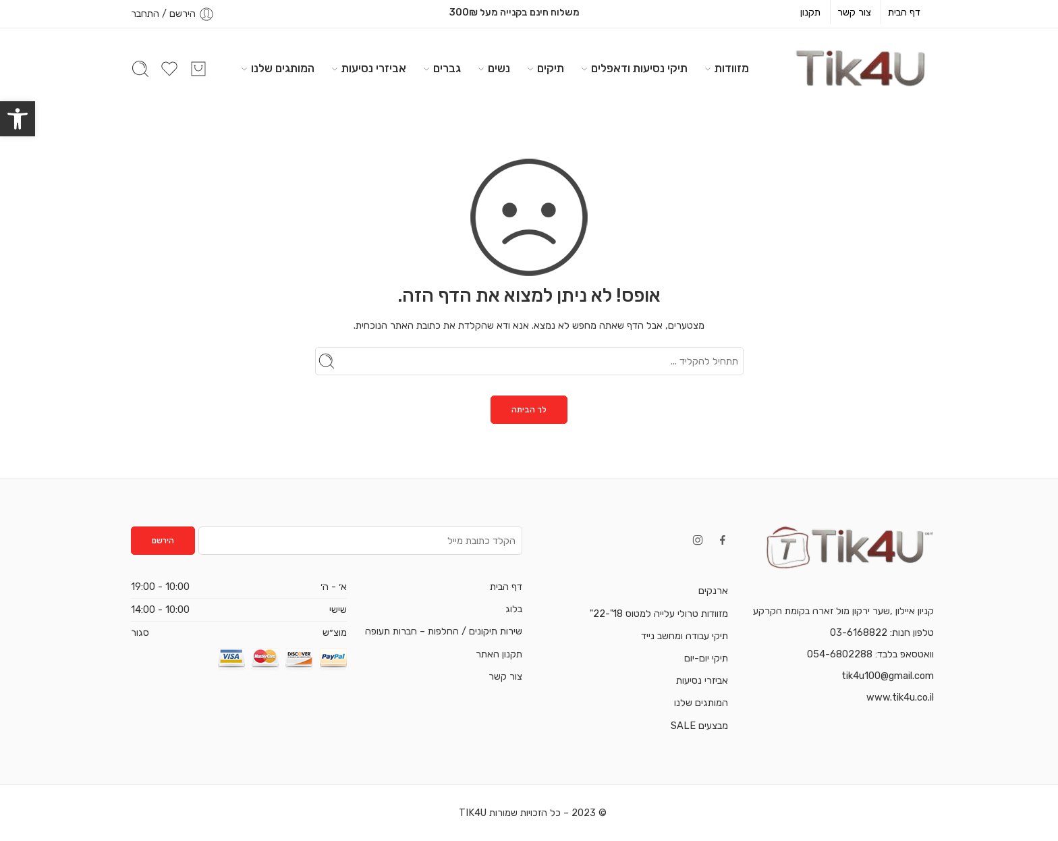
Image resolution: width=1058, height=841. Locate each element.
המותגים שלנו (282, 68)
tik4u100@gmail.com (887, 676)
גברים (447, 68)
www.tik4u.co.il (900, 697)
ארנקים (713, 591)
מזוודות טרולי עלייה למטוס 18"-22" (659, 613)
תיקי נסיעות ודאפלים (639, 68)
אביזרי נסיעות (373, 68)
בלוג (513, 609)
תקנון (810, 12)
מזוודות (732, 68)
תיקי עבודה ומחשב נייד (684, 636)
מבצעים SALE (699, 726)
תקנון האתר (499, 654)
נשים (499, 68)
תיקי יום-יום (706, 658)
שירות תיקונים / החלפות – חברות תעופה (443, 631)
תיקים (550, 68)
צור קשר (854, 12)
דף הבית (904, 12)
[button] (17, 118)
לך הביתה (529, 409)
